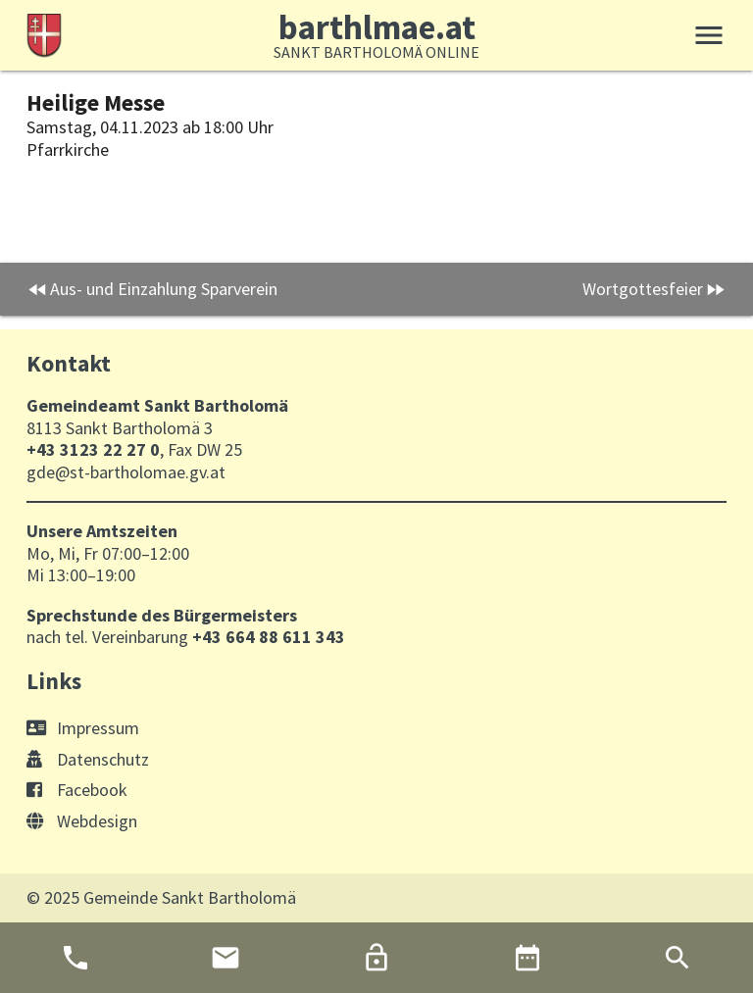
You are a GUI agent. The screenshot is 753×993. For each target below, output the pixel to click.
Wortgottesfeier (642, 288)
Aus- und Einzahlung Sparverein (163, 288)
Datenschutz (87, 759)
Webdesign (81, 821)
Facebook (76, 789)
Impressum (82, 728)
